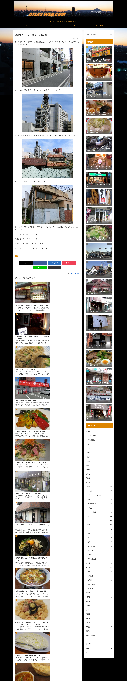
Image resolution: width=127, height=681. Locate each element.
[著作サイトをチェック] (59, 667)
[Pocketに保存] (53, 263)
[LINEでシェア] (64, 263)
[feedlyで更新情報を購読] (63, 667)
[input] (99, 34)
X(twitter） (102, 676)
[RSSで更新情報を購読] (67, 667)
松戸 (94, 676)
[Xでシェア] (20, 263)
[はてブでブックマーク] (42, 263)
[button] (74, 263)
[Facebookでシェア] (31, 263)
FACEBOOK (110, 676)
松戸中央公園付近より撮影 (89, 678)
